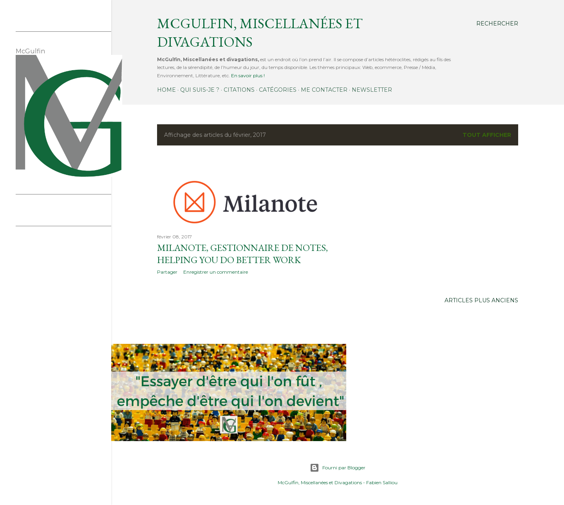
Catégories (277, 89)
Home (166, 89)
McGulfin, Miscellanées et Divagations (320, 482)
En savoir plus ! (248, 75)
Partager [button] (167, 272)
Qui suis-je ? (199, 89)
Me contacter (324, 89)
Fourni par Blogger (337, 467)
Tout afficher (487, 134)
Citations (239, 89)
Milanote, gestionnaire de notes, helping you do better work (242, 254)
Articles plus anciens (481, 300)
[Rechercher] (497, 23)
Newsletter (372, 89)
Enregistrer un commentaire (215, 272)
